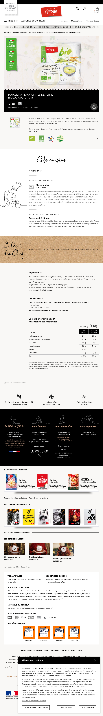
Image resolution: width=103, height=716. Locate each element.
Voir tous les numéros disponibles (17, 532)
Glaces (29, 596)
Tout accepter (87, 707)
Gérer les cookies (87, 690)
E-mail (63, 449)
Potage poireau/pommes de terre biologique (63, 32)
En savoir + (52, 617)
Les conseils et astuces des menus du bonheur (35, 608)
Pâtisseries (52, 596)
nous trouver (39, 426)
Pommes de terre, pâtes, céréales (75, 594)
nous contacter (64, 426)
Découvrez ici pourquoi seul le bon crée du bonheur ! (14, 434)
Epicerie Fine (12, 599)
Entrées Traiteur (38, 591)
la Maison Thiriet (15, 426)
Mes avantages (92, 21)
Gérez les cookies (16, 659)
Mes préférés (76, 21)
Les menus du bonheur (33, 21)
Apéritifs (27, 591)
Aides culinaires (14, 596)
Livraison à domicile (80, 579)
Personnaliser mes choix (36, 707)
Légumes (15, 32)
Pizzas (70, 591)
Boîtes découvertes (26, 599)
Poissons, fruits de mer (28, 594)
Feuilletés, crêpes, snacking (56, 591)
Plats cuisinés (13, 594)
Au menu (11, 608)
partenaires (80, 668)
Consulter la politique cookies (34, 701)
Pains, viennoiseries (65, 596)
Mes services (62, 21)
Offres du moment (15, 591)
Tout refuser (66, 707)
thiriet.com (16, 657)
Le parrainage (13, 582)
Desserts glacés (40, 596)
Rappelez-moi (63, 446)
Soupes (24, 32)
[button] (84, 9)
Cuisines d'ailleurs (81, 591)
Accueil (7, 32)
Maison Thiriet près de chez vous (39, 433)
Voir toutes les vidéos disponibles (17, 567)
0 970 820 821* (64, 435)
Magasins (49, 579)
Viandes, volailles (45, 594)
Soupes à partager (36, 32)
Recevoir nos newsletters (38, 498)
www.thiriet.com (64, 668)
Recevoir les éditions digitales (15, 498)
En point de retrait (34, 579)
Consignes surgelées (63, 579)
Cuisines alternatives (82, 596)
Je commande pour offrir (55, 582)
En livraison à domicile (16, 579)
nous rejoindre (88, 426)
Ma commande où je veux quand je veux (39, 440)
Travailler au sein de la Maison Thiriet (88, 433)
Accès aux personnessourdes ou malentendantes (63, 455)
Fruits (23, 596)
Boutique (38, 599)
